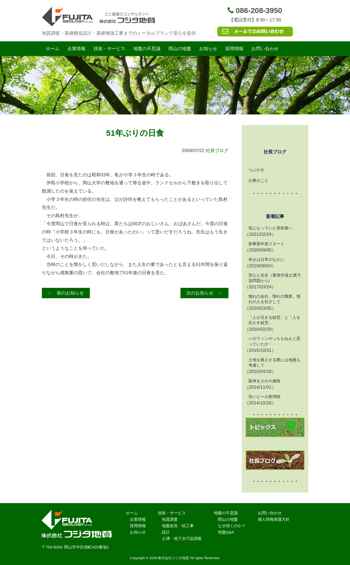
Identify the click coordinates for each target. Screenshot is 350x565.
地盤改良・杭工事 (178, 525)
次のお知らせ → (204, 293)
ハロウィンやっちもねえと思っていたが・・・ (274, 341)
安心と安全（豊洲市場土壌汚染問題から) (274, 278)
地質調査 (170, 519)
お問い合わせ (265, 48)
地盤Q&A (226, 532)
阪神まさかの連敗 (264, 381)
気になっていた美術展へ (270, 228)
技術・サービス (109, 48)
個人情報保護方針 (274, 519)
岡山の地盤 (179, 48)
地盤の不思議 (146, 48)
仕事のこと (258, 180)
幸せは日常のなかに (266, 259)
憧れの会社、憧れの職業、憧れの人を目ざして (274, 299)
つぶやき (256, 170)
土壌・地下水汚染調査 (182, 538)
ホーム (52, 48)
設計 (166, 532)
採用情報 (234, 48)
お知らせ (208, 48)
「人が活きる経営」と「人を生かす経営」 (274, 320)
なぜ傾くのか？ (232, 525)
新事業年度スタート (266, 243)
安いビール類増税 (264, 396)
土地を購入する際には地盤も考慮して (274, 362)
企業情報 (76, 48)
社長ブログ (217, 150)
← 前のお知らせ (66, 293)
